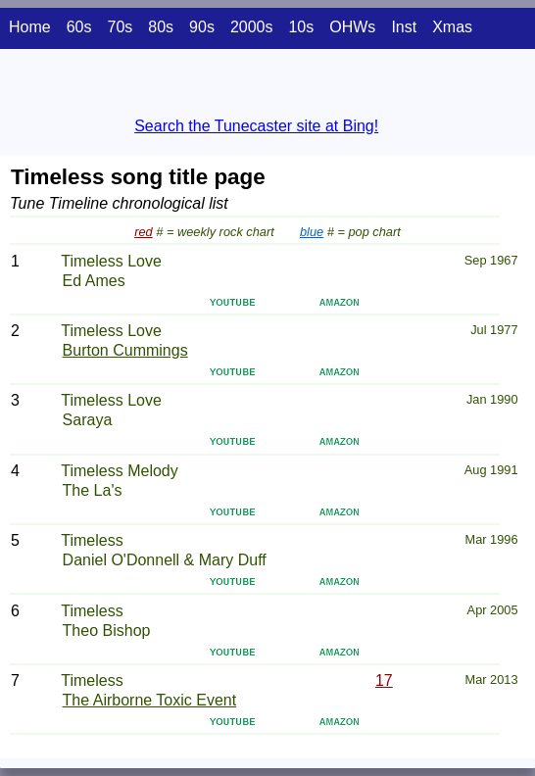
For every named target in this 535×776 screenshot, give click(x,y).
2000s (251, 27)
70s (119, 27)
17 (384, 680)
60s (79, 27)
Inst (403, 27)
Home (30, 27)
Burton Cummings (125, 350)
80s (160, 27)
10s (301, 27)
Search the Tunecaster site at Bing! (256, 126)
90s (202, 27)
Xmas (452, 27)
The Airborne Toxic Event (150, 700)
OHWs (352, 27)
